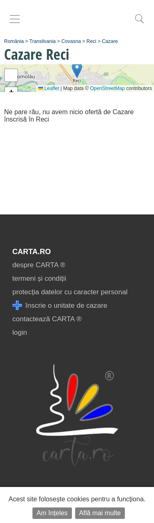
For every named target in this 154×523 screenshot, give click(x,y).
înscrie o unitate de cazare (59, 305)
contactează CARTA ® (47, 319)
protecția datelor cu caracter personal (70, 292)
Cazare (110, 41)
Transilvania (43, 41)
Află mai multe (100, 512)
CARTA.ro (31, 252)
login (19, 332)
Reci (92, 41)
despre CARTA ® (38, 265)
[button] (77, 69)
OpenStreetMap (107, 88)
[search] (139, 23)
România (14, 41)
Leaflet (48, 88)
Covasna (70, 41)
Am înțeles (52, 512)
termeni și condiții (39, 278)
